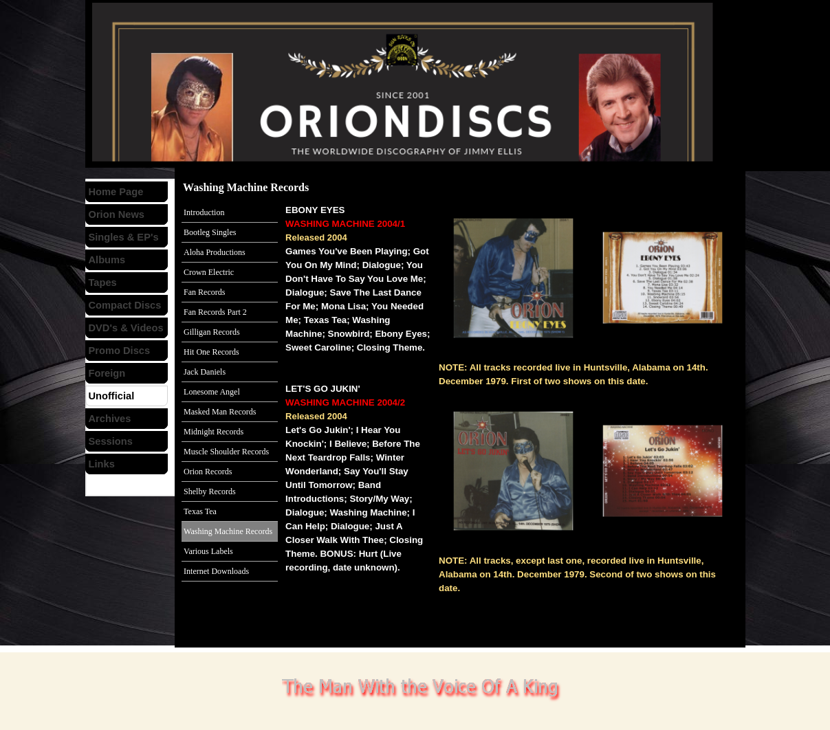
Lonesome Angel (212, 392)
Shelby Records (210, 491)
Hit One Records (211, 352)
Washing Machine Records (228, 531)
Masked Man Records (220, 412)
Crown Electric (209, 272)
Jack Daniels (205, 372)
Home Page (116, 191)
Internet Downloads (216, 571)
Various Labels (208, 551)
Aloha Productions (214, 252)
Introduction (204, 212)
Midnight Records (213, 431)
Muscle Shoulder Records (226, 451)
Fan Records (204, 292)
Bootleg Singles (210, 232)
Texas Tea (200, 511)
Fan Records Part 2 (215, 312)
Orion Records (208, 471)
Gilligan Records (212, 332)
